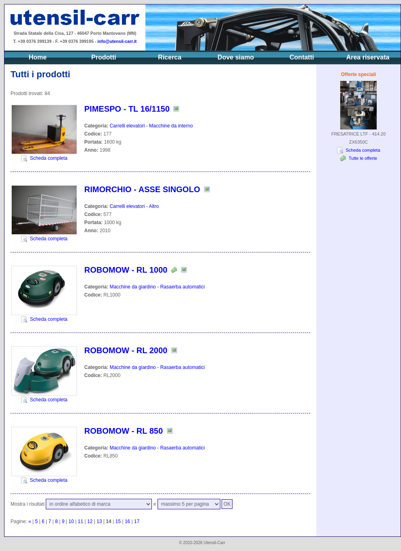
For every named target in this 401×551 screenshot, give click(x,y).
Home (38, 57)
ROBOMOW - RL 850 (123, 430)
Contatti (302, 57)
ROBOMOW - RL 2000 (125, 350)
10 (71, 521)
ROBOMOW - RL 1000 (125, 269)
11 (80, 521)
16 (127, 521)
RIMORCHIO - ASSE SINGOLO (142, 189)
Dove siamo (236, 57)
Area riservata (368, 57)
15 (118, 521)
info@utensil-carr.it (117, 41)
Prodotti (103, 57)
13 (99, 521)
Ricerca (169, 57)
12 (89, 521)
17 (136, 521)
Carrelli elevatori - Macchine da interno (151, 126)
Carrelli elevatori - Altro (134, 206)
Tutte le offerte (363, 158)
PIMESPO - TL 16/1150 (127, 108)
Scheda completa (49, 158)
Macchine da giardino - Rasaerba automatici (157, 287)
